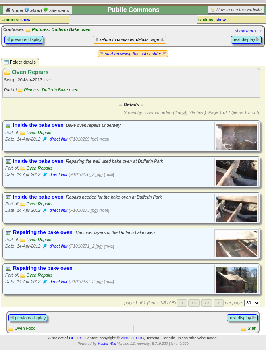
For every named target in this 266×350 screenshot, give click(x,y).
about (33, 10)
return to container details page (129, 39)
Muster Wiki (107, 344)
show (25, 19)
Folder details (20, 62)
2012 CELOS (132, 338)
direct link (58, 139)
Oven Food (25, 328)
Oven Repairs (39, 132)
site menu (56, 10)
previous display (24, 39)
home (15, 10)
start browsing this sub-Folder (133, 53)
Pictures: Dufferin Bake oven (61, 29)
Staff (251, 328)
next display (246, 39)
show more (245, 30)
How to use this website (239, 9)
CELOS (75, 338)
